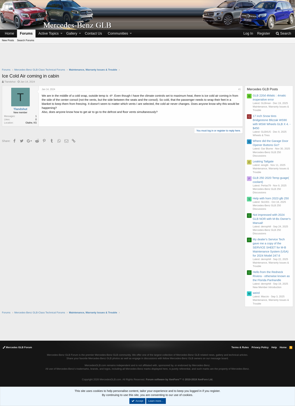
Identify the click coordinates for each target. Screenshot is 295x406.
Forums (26, 33)
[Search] (283, 34)
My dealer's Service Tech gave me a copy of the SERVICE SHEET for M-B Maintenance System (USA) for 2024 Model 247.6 (270, 247)
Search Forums (25, 40)
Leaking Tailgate (263, 161)
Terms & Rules (240, 347)
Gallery (71, 33)
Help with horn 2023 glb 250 (271, 198)
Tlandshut (9, 81)
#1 (239, 89)
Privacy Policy (260, 347)
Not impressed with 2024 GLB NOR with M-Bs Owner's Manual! (272, 218)
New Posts (8, 40)
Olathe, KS (31, 122)
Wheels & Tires (261, 135)
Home (9, 33)
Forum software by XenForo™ (179, 379)
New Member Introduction (267, 287)
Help (274, 347)
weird (256, 292)
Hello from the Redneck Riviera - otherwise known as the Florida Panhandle (271, 276)
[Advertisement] (147, 58)
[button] (61, 34)
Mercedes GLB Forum (17, 347)
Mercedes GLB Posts (262, 89)
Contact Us (93, 33)
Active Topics (48, 33)
